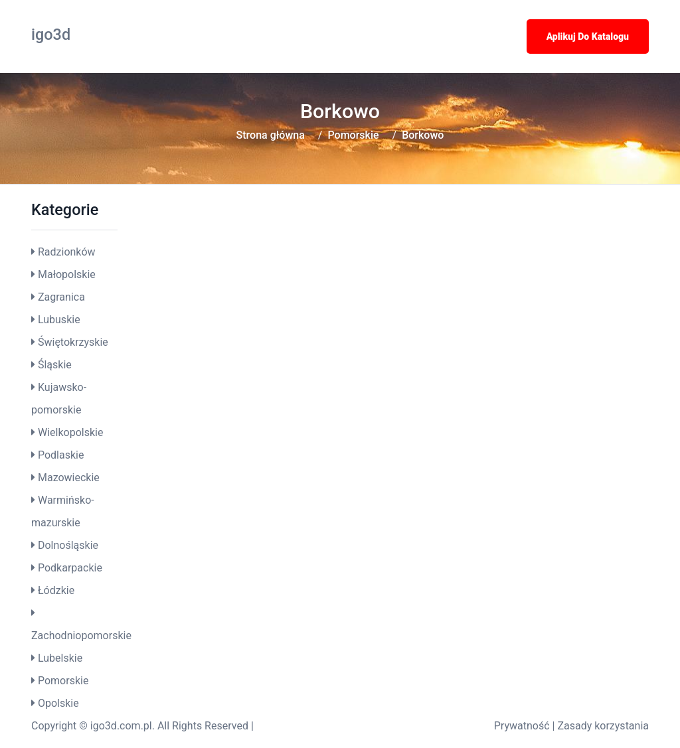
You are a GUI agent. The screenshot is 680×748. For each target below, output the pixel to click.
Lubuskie (59, 319)
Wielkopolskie (70, 432)
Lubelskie (60, 658)
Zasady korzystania (603, 725)
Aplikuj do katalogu (588, 36)
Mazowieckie (69, 477)
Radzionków (67, 252)
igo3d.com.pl (121, 725)
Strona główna (270, 135)
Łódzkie (56, 590)
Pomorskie (353, 135)
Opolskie (58, 703)
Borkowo (423, 135)
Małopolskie (67, 274)
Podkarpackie (70, 567)
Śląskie (55, 364)
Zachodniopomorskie (81, 635)
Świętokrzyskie (73, 342)
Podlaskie (61, 455)
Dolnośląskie (68, 545)
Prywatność (522, 725)
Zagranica (61, 297)
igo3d (50, 34)
